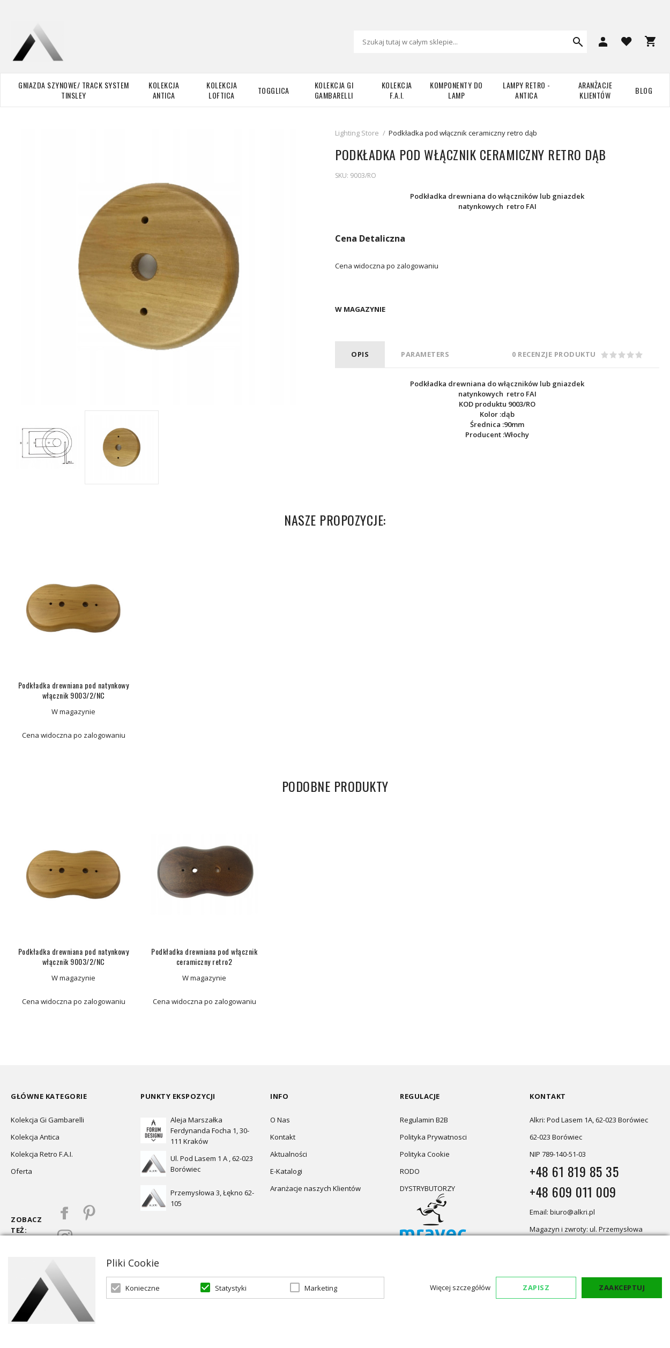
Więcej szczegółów (460, 1287)
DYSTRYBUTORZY (427, 1188)
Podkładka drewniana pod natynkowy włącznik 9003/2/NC (73, 690)
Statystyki (231, 1288)
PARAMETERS (425, 354)
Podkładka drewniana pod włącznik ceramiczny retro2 (204, 956)
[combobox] (470, 42)
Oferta (21, 1171)
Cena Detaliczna (370, 238)
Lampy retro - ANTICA (526, 90)
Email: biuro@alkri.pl (562, 1212)
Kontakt (282, 1137)
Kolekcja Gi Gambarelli (334, 90)
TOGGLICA (273, 90)
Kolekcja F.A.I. (397, 90)
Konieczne (142, 1288)
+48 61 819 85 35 (574, 1171)
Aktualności (288, 1154)
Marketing (320, 1288)
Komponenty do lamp (456, 90)
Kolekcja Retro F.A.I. (42, 1154)
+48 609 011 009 (573, 1191)
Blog (643, 90)
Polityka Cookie (425, 1154)
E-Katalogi (286, 1171)
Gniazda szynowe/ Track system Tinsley (73, 90)
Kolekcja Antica (163, 90)
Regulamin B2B (424, 1120)
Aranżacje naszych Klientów (315, 1188)
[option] (48, 447)
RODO (410, 1171)
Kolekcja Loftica (221, 90)
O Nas (280, 1120)
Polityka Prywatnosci (433, 1137)
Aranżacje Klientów (595, 90)
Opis (360, 354)
